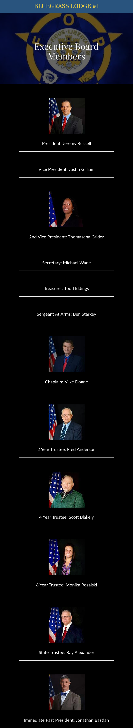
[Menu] (6, 6)
